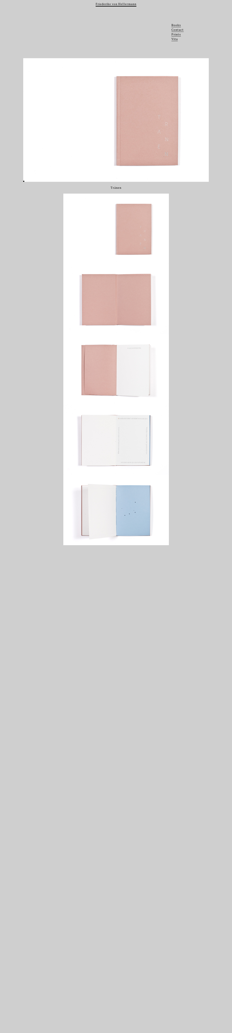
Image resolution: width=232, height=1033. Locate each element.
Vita (174, 39)
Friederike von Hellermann (116, 4)
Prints (176, 34)
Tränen (116, 188)
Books (176, 25)
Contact (177, 30)
